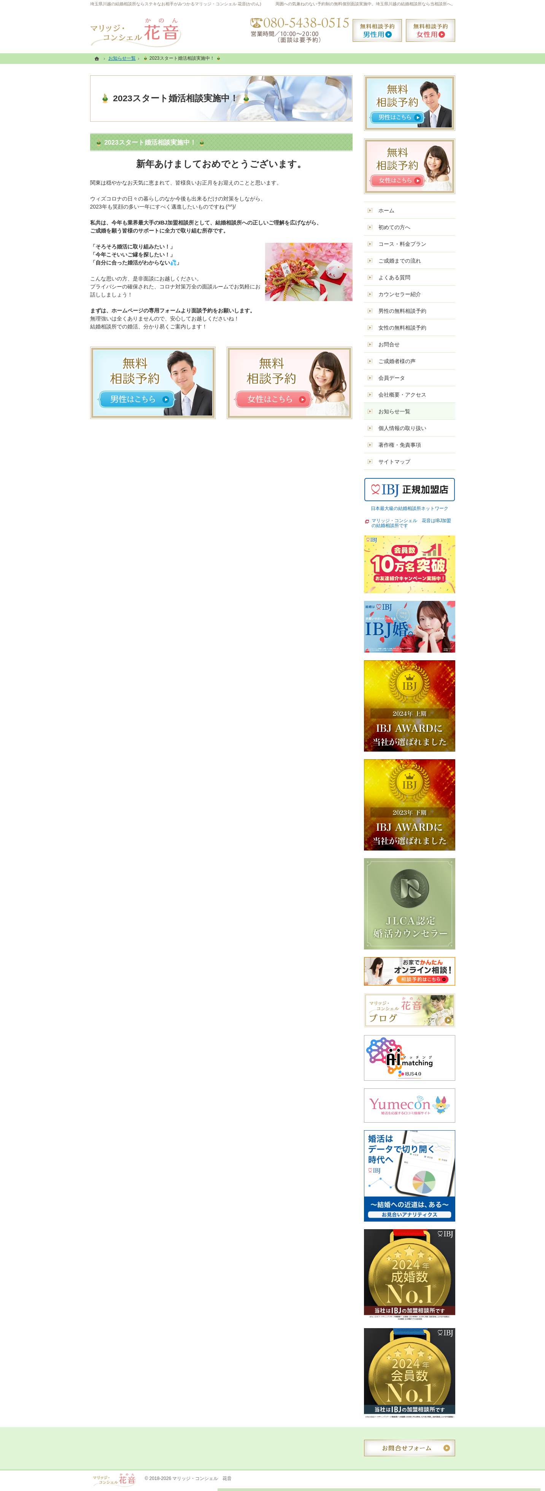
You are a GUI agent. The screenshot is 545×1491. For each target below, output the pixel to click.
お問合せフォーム (409, 1448)
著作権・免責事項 (399, 445)
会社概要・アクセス (402, 395)
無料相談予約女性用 (430, 30)
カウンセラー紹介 (399, 294)
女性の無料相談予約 (402, 328)
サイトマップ (394, 462)
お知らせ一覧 (394, 411)
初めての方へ (394, 227)
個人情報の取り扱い (402, 428)
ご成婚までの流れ (399, 261)
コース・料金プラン (402, 244)
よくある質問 (394, 277)
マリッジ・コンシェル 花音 (202, 1478)
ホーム (386, 210)
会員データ (391, 378)
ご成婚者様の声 (397, 361)
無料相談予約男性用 (377, 30)
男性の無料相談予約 (402, 311)
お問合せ (389, 344)
